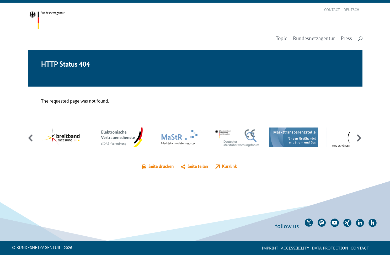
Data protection (330, 248)
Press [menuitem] (346, 38)
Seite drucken (161, 166)
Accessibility (295, 248)
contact (360, 248)
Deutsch (351, 9)
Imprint (270, 248)
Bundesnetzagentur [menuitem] (314, 38)
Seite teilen (198, 166)
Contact (332, 9)
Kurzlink (229, 166)
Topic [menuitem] (281, 38)
